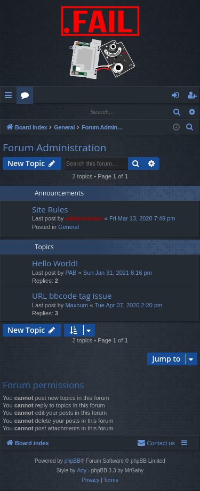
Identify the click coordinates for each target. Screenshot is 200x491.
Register (53, 111)
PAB (70, 273)
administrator (83, 219)
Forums (27, 97)
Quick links (10, 97)
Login (18, 111)
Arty (81, 471)
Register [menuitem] (194, 97)
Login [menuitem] (177, 97)
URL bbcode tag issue (71, 296)
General (68, 227)
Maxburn (76, 305)
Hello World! (55, 263)
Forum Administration (54, 148)
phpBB (73, 461)
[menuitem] (190, 128)
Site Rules (50, 209)
